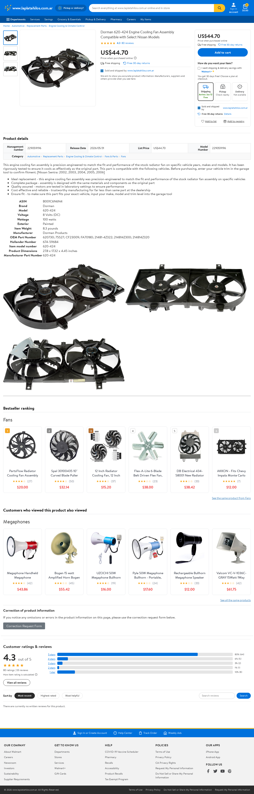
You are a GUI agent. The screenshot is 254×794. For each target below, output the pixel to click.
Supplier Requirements (17, 779)
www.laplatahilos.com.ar (140, 70)
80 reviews (128, 43)
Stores (58, 757)
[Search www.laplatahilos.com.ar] (151, 8)
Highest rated (48, 695)
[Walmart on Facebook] (208, 771)
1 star (52, 672)
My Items (145, 19)
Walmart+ (60, 768)
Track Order (148, 733)
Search (244, 695)
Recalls (109, 763)
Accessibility (112, 768)
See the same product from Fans (231, 498)
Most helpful (72, 695)
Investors (9, 768)
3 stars (51, 663)
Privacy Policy (163, 757)
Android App (213, 757)
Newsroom (10, 763)
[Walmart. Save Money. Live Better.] (28, 8)
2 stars (51, 667)
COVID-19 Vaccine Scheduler (121, 751)
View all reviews (16, 682)
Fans (123, 156)
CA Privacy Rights (165, 763)
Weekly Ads (172, 733)
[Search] (219, 8)
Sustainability (11, 773)
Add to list (209, 121)
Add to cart (223, 52)
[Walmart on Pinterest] (230, 771)
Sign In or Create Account (90, 733)
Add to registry (233, 121)
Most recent (24, 695)
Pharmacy (116, 19)
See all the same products (235, 600)
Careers (131, 19)
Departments (15, 19)
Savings (48, 19)
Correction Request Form (24, 626)
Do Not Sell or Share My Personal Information (188, 789)
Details (227, 114)
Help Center (122, 733)
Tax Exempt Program (116, 779)
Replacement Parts (37, 25)
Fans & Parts (111, 156)
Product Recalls (114, 773)
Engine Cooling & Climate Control (67, 25)
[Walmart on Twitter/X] (215, 771)
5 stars (51, 654)
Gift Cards (60, 773)
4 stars (51, 658)
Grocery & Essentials (69, 19)
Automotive (18, 25)
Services (35, 19)
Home (6, 25)
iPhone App (212, 751)
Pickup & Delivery (96, 19)
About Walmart (12, 751)
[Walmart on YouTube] (222, 771)
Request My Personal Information (174, 768)
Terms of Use (162, 751)
